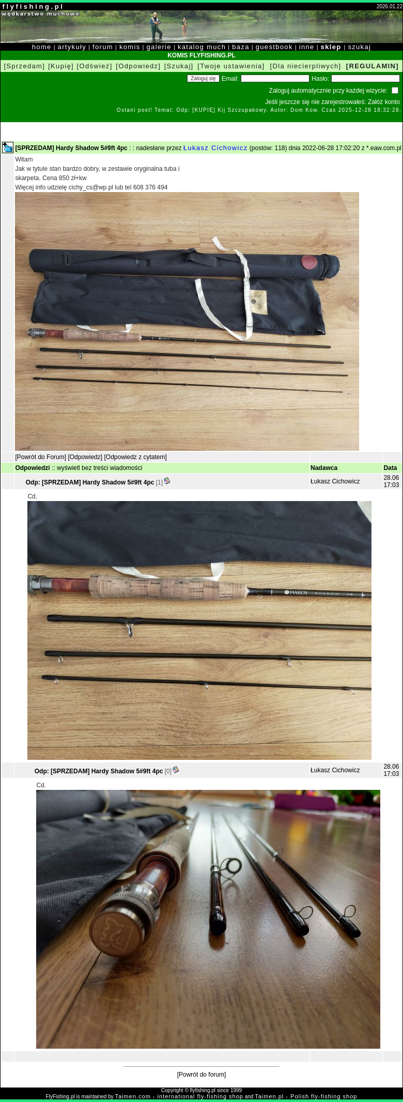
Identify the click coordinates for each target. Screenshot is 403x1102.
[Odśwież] (95, 66)
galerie (159, 47)
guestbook (274, 47)
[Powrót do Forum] (40, 457)
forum (102, 47)
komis (130, 47)
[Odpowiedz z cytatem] (135, 457)
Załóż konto (384, 102)
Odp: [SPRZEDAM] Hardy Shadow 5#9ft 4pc (90, 482)
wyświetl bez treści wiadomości (99, 468)
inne (307, 47)
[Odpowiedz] (138, 66)
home (42, 47)
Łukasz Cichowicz (215, 148)
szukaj (359, 47)
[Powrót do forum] (201, 1074)
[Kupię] (61, 66)
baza (241, 47)
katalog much (202, 47)
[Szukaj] (179, 66)
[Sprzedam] (24, 66)
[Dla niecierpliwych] (306, 66)
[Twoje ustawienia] (231, 66)
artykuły (72, 47)
